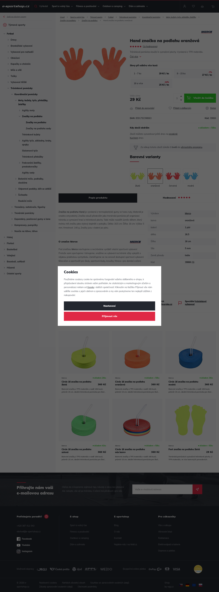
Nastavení (109, 306)
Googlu (90, 287)
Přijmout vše (109, 316)
